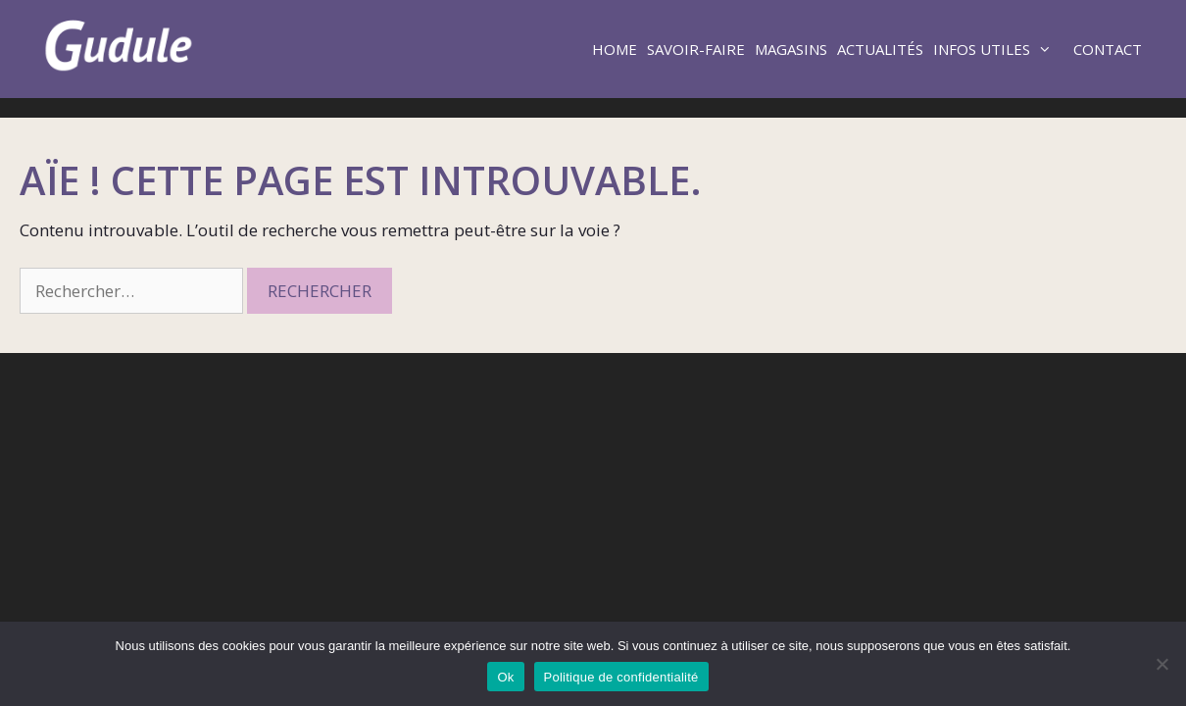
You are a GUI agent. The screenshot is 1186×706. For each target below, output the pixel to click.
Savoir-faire (696, 49)
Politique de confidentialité (621, 677)
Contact (1107, 49)
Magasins (791, 49)
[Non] (1161, 664)
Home (614, 49)
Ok (505, 677)
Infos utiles (1000, 49)
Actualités (880, 49)
